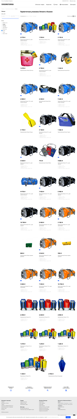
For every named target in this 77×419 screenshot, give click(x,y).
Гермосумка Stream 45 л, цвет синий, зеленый (26, 40)
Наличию (34, 16)
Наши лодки (5, 33)
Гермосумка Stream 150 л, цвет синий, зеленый (26, 102)
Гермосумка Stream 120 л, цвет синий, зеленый (26, 194)
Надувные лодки (23, 403)
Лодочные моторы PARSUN (44, 409)
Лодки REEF (41, 404)
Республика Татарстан (8, 0)
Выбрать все (5, 22)
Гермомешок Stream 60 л (63, 346)
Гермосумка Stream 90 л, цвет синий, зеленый (45, 71)
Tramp (4, 32)
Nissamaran (5, 28)
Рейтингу (31, 16)
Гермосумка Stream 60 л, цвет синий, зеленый (64, 40)
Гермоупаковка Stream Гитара (26, 132)
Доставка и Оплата (5, 403)
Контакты (3, 409)
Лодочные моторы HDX (43, 410)
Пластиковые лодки (23, 404)
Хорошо (68, 417)
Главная (2, 8)
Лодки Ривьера (42, 405)
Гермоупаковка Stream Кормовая (55, 376)
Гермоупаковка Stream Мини (45, 162)
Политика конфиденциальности (7, 405)
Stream (4, 30)
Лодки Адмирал (42, 403)
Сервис (2, 404)
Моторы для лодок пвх (24, 408)
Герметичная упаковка (10, 8)
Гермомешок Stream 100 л (44, 39)
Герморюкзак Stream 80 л (44, 317)
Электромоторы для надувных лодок (27, 409)
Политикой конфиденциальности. (53, 417)
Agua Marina (5, 27)
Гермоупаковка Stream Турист (64, 132)
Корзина (74, 4)
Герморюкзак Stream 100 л (63, 317)
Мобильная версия (4, 412)
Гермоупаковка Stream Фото (64, 70)
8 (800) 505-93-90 (65, 0)
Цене (28, 16)
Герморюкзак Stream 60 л (25, 317)
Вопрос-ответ (4, 408)
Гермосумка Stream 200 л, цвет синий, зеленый (64, 102)
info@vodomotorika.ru (62, 409)
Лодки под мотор (23, 401)
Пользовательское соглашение (7, 406)
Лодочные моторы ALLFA (43, 408)
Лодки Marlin (41, 401)
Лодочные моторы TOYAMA (44, 406)
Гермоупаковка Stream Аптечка (26, 70)
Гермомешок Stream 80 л (25, 376)
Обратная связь (73, 0)
